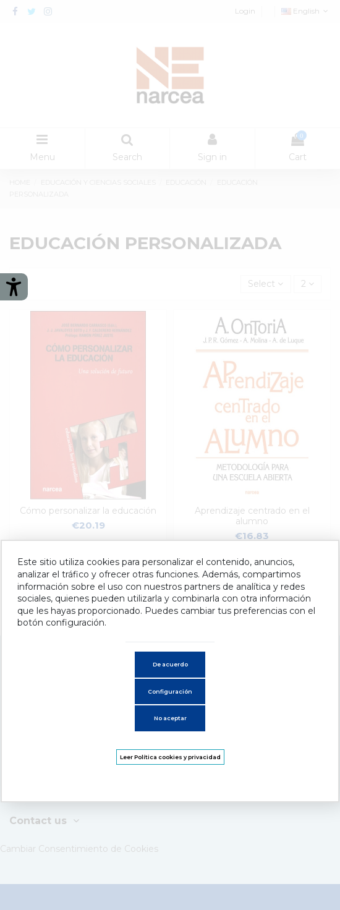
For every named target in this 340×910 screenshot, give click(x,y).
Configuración (170, 691)
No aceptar (170, 718)
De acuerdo (170, 664)
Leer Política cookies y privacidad (170, 757)
